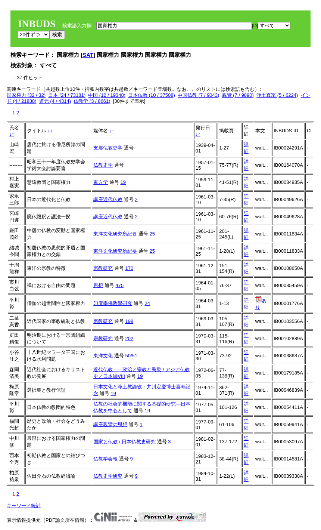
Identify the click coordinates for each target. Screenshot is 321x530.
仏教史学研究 (107, 476)
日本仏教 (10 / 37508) (151, 95)
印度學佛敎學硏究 (112, 303)
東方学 (100, 182)
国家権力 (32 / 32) (26, 95)
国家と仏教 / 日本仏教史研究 (124, 441)
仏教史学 (103, 165)
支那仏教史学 (107, 148)
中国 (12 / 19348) (106, 95)
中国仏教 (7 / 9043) (198, 95)
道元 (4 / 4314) (55, 101)
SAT (87, 55)
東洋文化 (103, 355)
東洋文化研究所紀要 (115, 234)
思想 (98, 285)
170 (129, 268)
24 (147, 303)
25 (152, 234)
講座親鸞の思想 (110, 424)
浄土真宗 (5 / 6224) (277, 95)
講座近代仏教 (107, 199)
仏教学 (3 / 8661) (92, 101)
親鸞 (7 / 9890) (238, 95)
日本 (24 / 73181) (66, 95)
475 (119, 285)
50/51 (131, 355)
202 (129, 338)
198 (129, 321)
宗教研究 (103, 268)
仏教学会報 (105, 459)
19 (122, 182)
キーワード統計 (24, 505)
